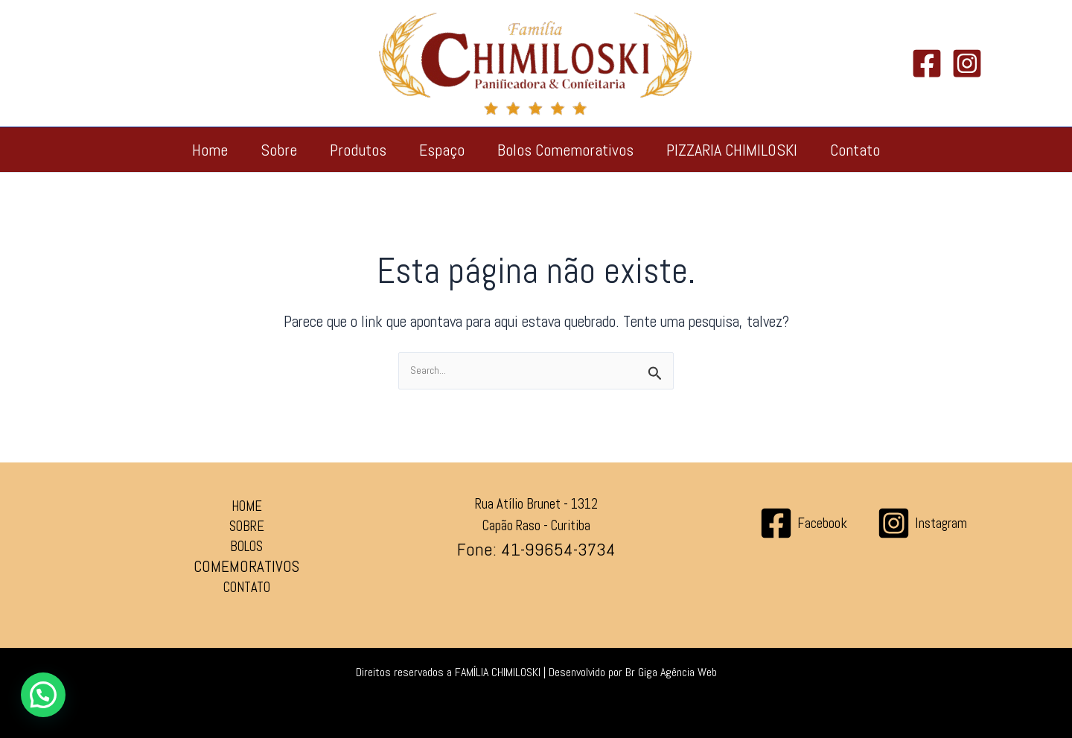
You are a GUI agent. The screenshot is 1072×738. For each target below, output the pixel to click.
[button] (43, 694)
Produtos (358, 149)
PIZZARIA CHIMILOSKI (731, 149)
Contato (855, 149)
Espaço (442, 149)
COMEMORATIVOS (246, 566)
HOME (247, 506)
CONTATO (246, 588)
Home (210, 149)
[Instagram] (967, 63)
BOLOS (246, 547)
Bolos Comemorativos (565, 149)
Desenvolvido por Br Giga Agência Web (633, 672)
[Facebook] (926, 63)
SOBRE (246, 526)
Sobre (279, 149)
